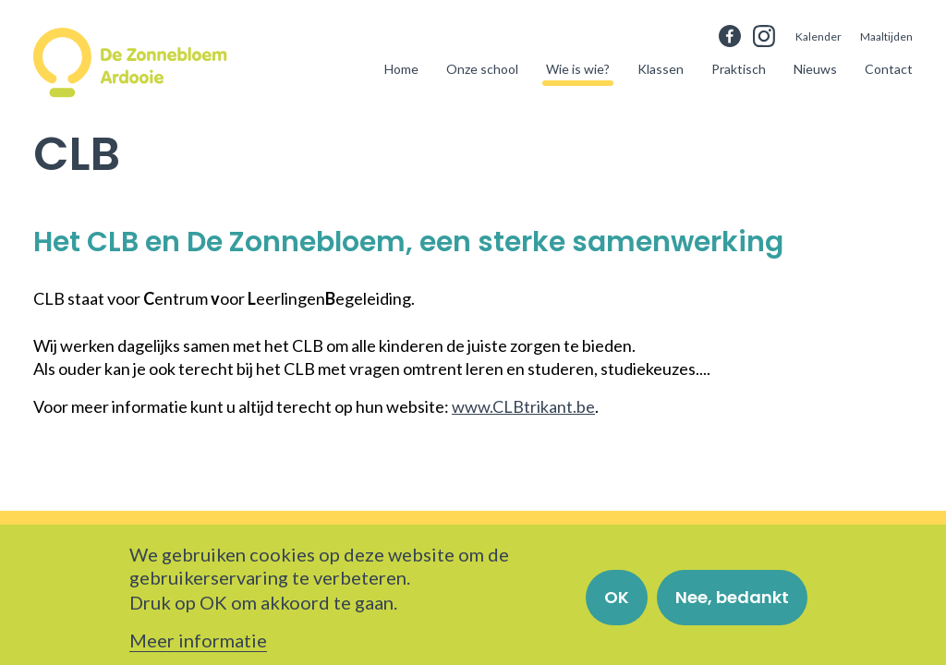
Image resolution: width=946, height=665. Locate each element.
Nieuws (815, 69)
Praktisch (738, 69)
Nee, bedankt (732, 605)
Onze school (482, 69)
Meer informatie (198, 648)
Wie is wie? (578, 69)
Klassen (660, 69)
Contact (889, 69)
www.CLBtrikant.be (523, 406)
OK (616, 605)
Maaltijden (886, 36)
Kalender (818, 36)
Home (401, 69)
